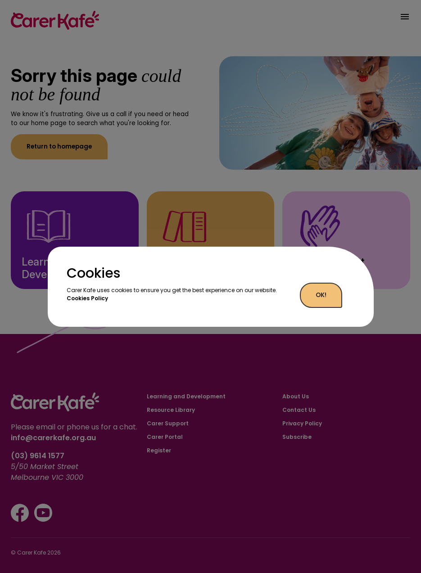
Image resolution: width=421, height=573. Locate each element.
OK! (321, 295)
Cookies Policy (87, 298)
